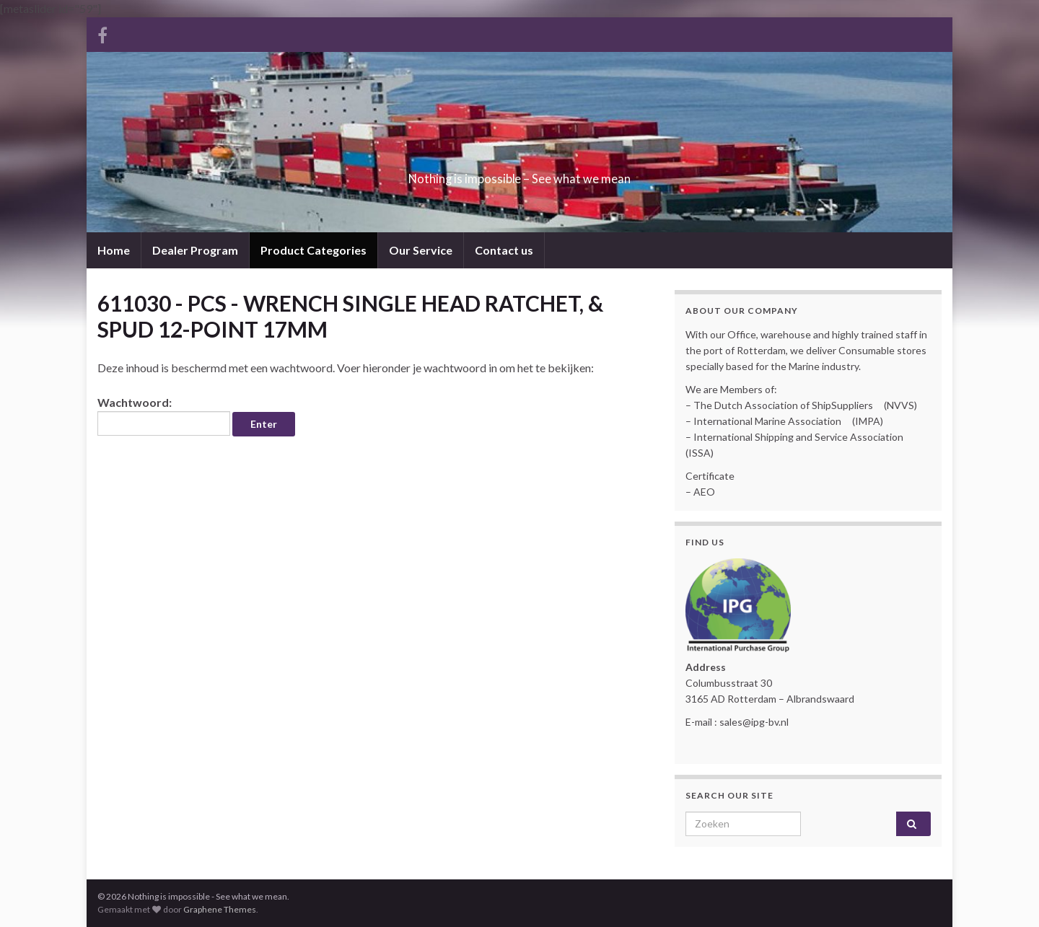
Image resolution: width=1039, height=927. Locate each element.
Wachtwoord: (163, 415)
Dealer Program (195, 250)
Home (113, 250)
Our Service (420, 250)
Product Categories (313, 250)
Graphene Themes (219, 909)
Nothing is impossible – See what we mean (520, 174)
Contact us (504, 250)
